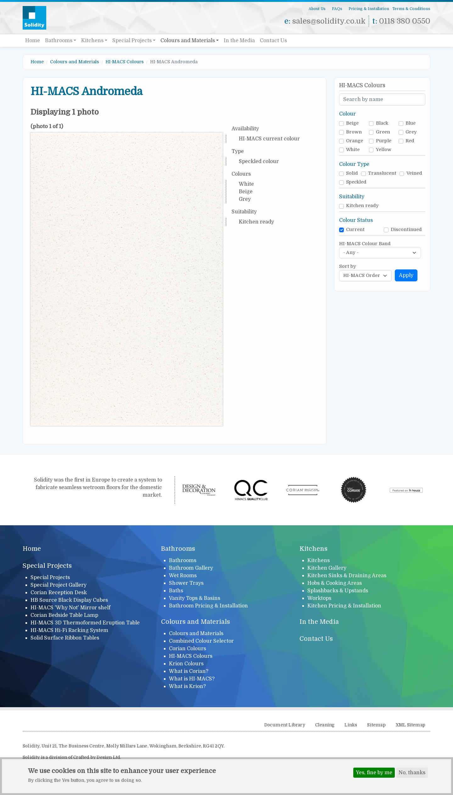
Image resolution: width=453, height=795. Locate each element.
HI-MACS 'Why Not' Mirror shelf (70, 608)
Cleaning (325, 725)
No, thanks (412, 773)
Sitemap (376, 725)
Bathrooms (58, 40)
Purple (383, 141)
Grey (411, 132)
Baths (176, 591)
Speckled (356, 182)
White (353, 149)
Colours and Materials (187, 40)
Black (382, 123)
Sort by (347, 266)
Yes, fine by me (374, 773)
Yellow (383, 149)
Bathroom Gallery (191, 568)
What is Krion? (187, 686)
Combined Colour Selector (201, 641)
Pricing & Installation (369, 9)
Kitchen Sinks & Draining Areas (346, 575)
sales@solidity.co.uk (329, 21)
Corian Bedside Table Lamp (64, 615)
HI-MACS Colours (124, 61)
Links (350, 725)
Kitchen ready (362, 205)
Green (383, 132)
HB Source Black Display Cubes (69, 600)
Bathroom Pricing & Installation (208, 606)
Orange (354, 141)
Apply (406, 275)
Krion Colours (186, 664)
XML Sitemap (410, 725)
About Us (317, 9)
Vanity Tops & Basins (194, 598)
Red (409, 141)
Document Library (284, 725)
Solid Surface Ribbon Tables (65, 638)
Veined (414, 173)
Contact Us (273, 40)
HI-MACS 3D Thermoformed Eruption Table (85, 623)
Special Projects (132, 40)
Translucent (382, 173)
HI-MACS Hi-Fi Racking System (69, 630)
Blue (410, 123)
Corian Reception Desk (59, 592)
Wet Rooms (183, 575)
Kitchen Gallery (326, 568)
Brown (354, 132)
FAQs (337, 9)
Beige (352, 123)
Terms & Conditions (411, 9)
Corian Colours (187, 648)
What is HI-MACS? (192, 679)
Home (32, 40)
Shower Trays (186, 583)
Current (355, 229)
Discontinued (406, 229)
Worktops (319, 598)
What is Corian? (188, 671)
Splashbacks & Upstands (337, 591)
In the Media (239, 40)
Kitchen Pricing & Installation (344, 606)
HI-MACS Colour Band (365, 243)
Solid (352, 173)
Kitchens (92, 40)
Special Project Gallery (59, 585)
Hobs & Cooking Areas (334, 583)
